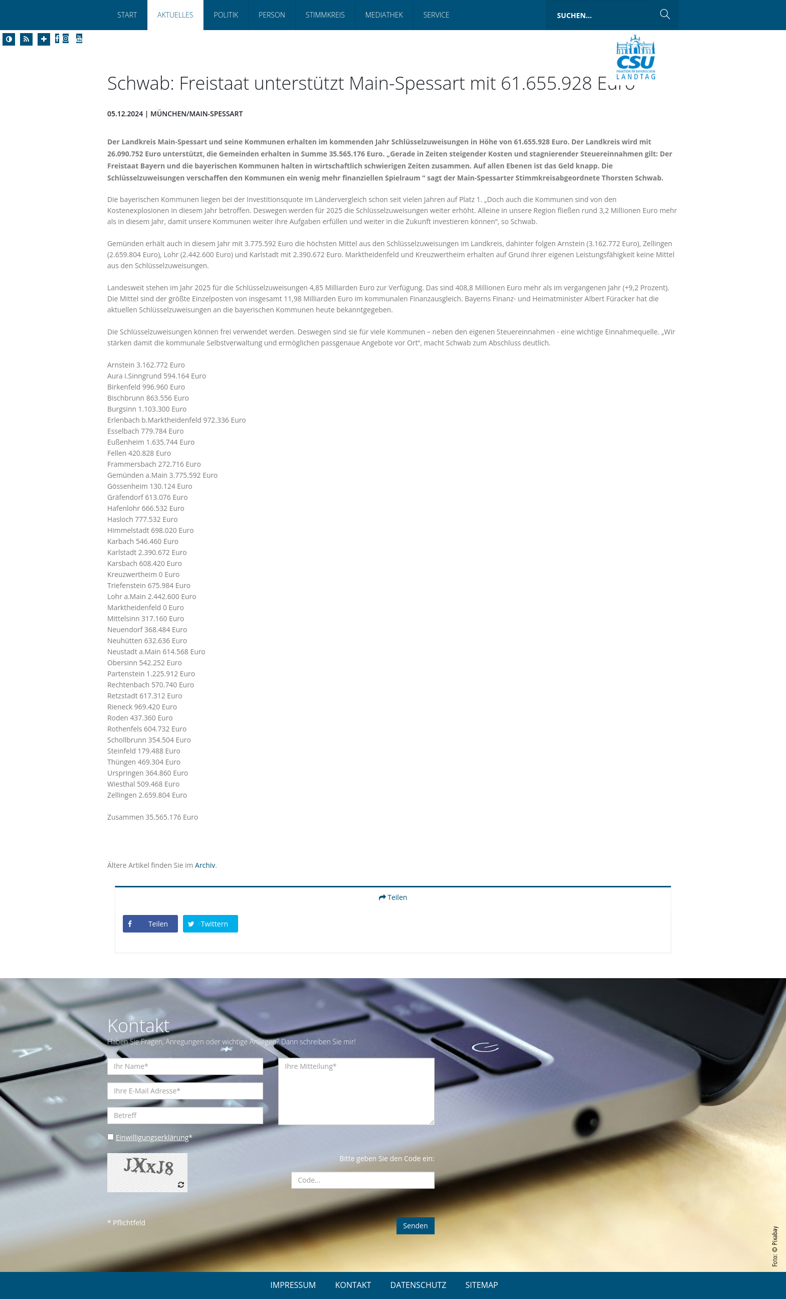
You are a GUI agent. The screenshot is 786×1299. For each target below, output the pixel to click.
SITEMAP (482, 1284)
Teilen (393, 897)
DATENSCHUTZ (418, 1284)
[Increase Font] (44, 39)
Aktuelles (175, 15)
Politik (226, 15)
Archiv (205, 865)
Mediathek (384, 15)
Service (437, 15)
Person (272, 15)
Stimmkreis (325, 15)
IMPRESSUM (293, 1284)
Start (127, 15)
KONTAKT (353, 1284)
